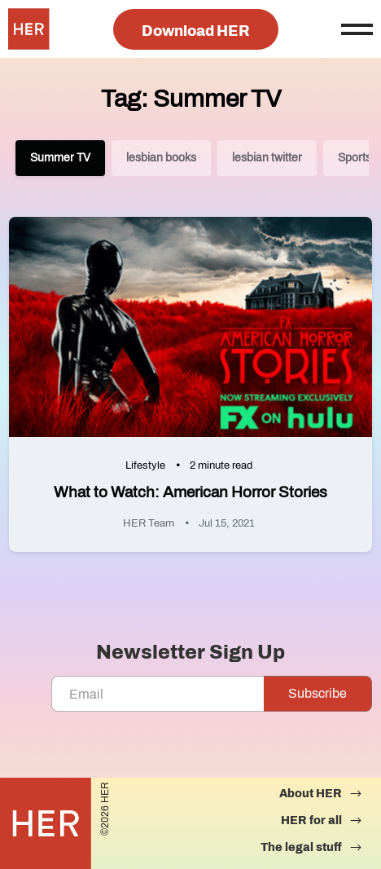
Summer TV (60, 158)
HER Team (148, 523)
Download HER (196, 31)
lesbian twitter (267, 158)
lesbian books (161, 158)
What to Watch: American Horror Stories (190, 492)
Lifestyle (145, 465)
